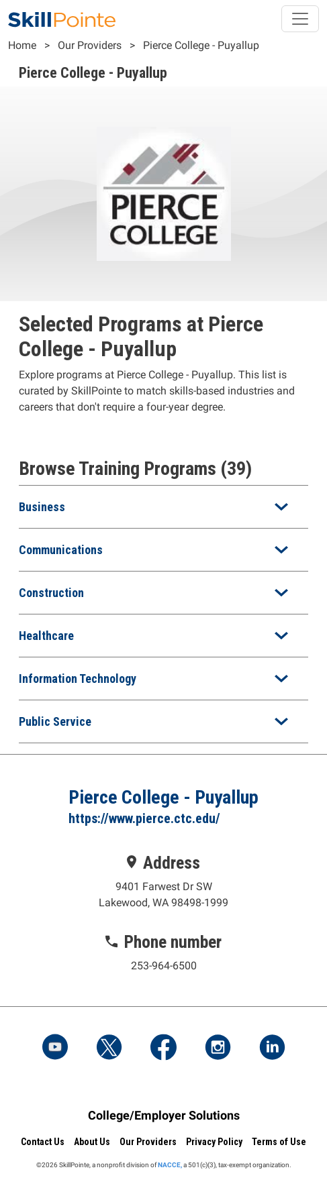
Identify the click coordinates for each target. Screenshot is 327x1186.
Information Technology (77, 678)
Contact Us (42, 1141)
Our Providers (90, 45)
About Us (92, 1141)
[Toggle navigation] (300, 18)
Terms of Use (279, 1141)
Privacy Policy (214, 1141)
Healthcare (46, 636)
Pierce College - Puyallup (201, 45)
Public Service (55, 721)
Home (22, 45)
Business (42, 507)
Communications (61, 550)
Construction (51, 593)
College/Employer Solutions (164, 1115)
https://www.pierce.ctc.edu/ (144, 818)
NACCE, (170, 1165)
